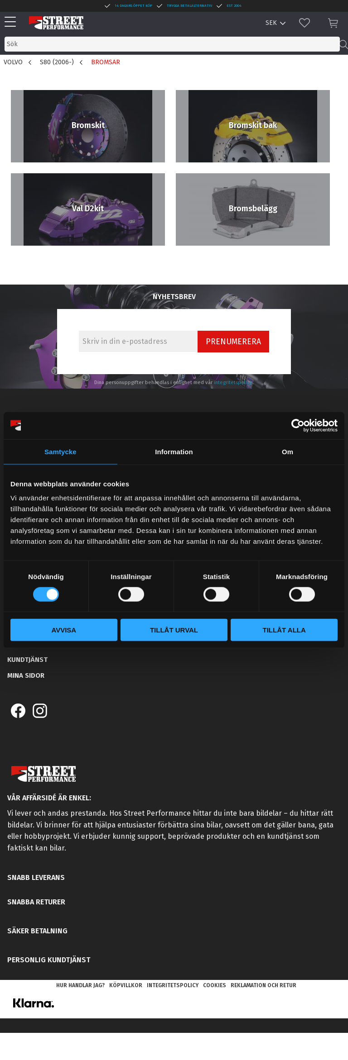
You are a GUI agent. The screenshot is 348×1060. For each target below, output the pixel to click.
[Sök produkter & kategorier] (172, 44)
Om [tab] (287, 451)
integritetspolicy (233, 382)
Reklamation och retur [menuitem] (263, 985)
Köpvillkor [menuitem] (125, 985)
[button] (12, 22)
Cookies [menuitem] (214, 985)
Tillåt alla (284, 630)
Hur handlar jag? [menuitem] (80, 985)
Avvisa (63, 630)
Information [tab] (174, 451)
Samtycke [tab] (60, 451)
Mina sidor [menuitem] (25, 675)
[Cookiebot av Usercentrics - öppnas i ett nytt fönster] (298, 425)
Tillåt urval (174, 630)
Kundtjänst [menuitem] (27, 660)
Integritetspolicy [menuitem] (172, 985)
